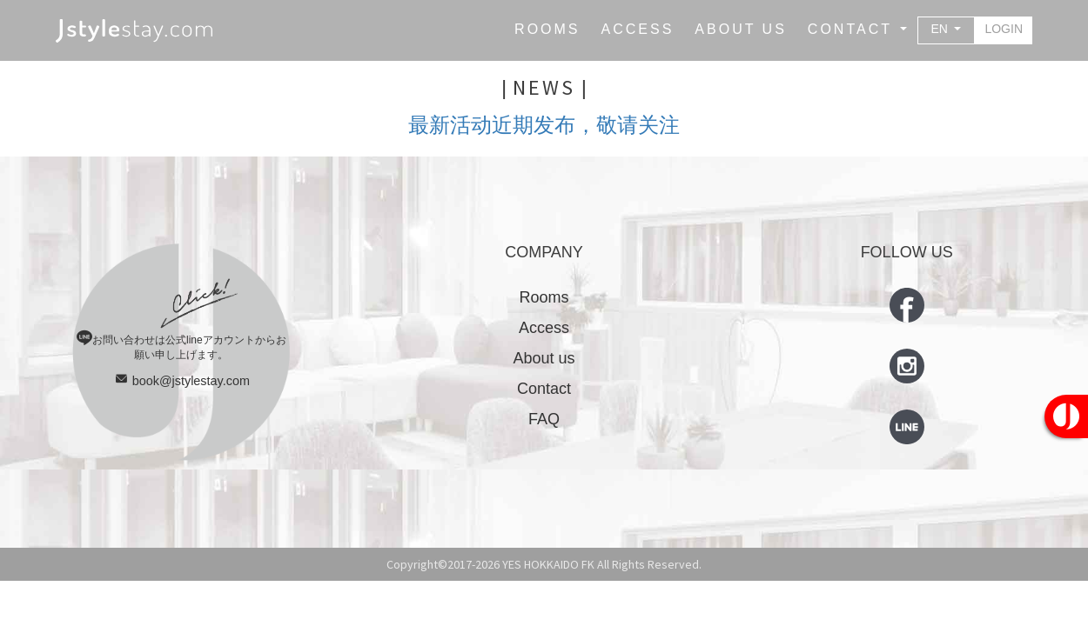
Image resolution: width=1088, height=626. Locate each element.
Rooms (543, 297)
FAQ (544, 419)
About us (543, 358)
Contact (544, 388)
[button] (857, 30)
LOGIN (1003, 29)
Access (544, 327)
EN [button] (941, 29)
